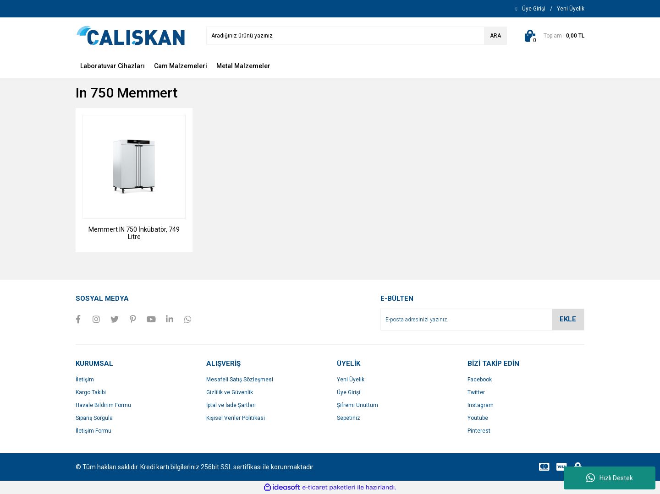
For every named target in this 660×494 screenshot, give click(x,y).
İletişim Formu (93, 431)
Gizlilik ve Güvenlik (229, 392)
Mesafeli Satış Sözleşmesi (239, 379)
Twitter (476, 392)
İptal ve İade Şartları (231, 405)
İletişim (85, 379)
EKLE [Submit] (568, 319)
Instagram (481, 405)
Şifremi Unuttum (357, 405)
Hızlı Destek (609, 478)
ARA (495, 36)
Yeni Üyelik (350, 379)
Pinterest (479, 431)
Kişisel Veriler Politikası (235, 418)
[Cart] (552, 36)
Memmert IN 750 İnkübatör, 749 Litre (134, 233)
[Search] (356, 36)
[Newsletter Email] (482, 319)
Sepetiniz (348, 418)
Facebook (480, 379)
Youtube (478, 418)
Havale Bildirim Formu (103, 405)
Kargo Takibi (91, 392)
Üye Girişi (348, 392)
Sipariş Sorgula (94, 418)
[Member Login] (533, 8)
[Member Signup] (570, 8)
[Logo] (131, 35)
